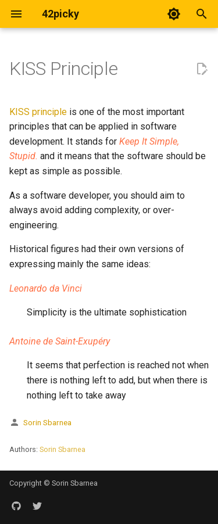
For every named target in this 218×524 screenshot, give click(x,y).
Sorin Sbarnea (47, 422)
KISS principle (38, 111)
